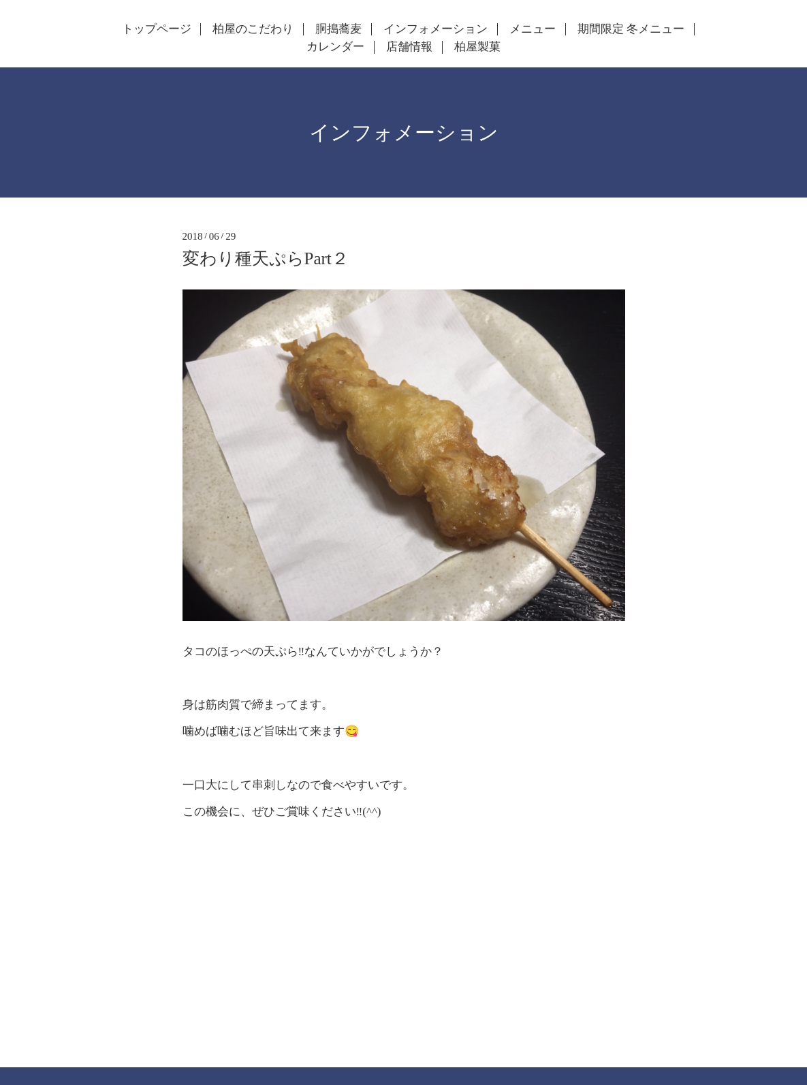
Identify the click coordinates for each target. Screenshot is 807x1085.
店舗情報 (409, 47)
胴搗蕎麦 (338, 29)
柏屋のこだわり (253, 29)
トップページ (156, 29)
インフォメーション (435, 29)
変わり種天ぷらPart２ (266, 258)
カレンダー (335, 47)
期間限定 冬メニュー (630, 29)
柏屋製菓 (477, 47)
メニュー (532, 29)
